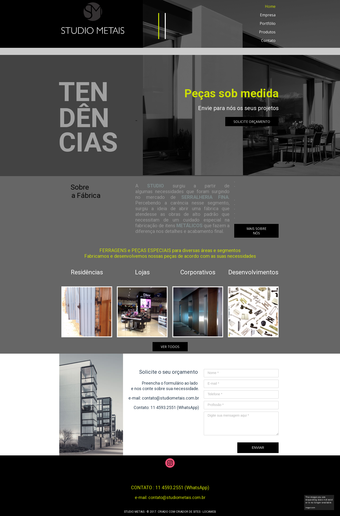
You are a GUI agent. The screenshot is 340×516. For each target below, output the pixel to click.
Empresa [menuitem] (268, 15)
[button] (251, 121)
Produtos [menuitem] (267, 32)
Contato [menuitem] (268, 40)
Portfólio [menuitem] (268, 23)
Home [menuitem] (270, 6)
